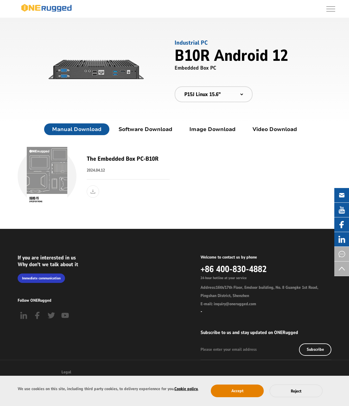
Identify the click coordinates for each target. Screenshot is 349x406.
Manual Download (76, 129)
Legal (66, 372)
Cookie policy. (186, 389)
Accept (237, 391)
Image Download (212, 129)
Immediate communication (41, 278)
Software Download (145, 129)
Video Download (275, 129)
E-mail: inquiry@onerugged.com (228, 304)
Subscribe (315, 349)
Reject (296, 391)
